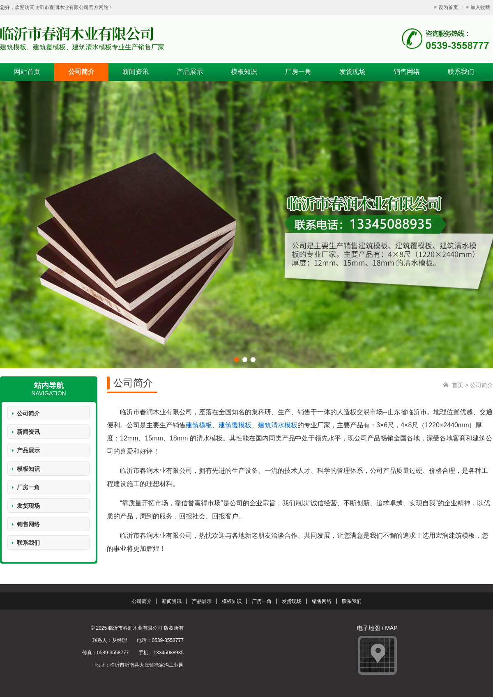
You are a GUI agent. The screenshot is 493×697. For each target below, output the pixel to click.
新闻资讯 (28, 432)
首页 (457, 385)
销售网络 (28, 524)
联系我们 (28, 542)
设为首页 (446, 7)
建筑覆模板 (235, 425)
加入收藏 (478, 7)
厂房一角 (28, 487)
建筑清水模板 (277, 425)
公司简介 (28, 413)
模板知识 (28, 468)
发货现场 (28, 505)
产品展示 (28, 450)
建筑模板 (199, 425)
